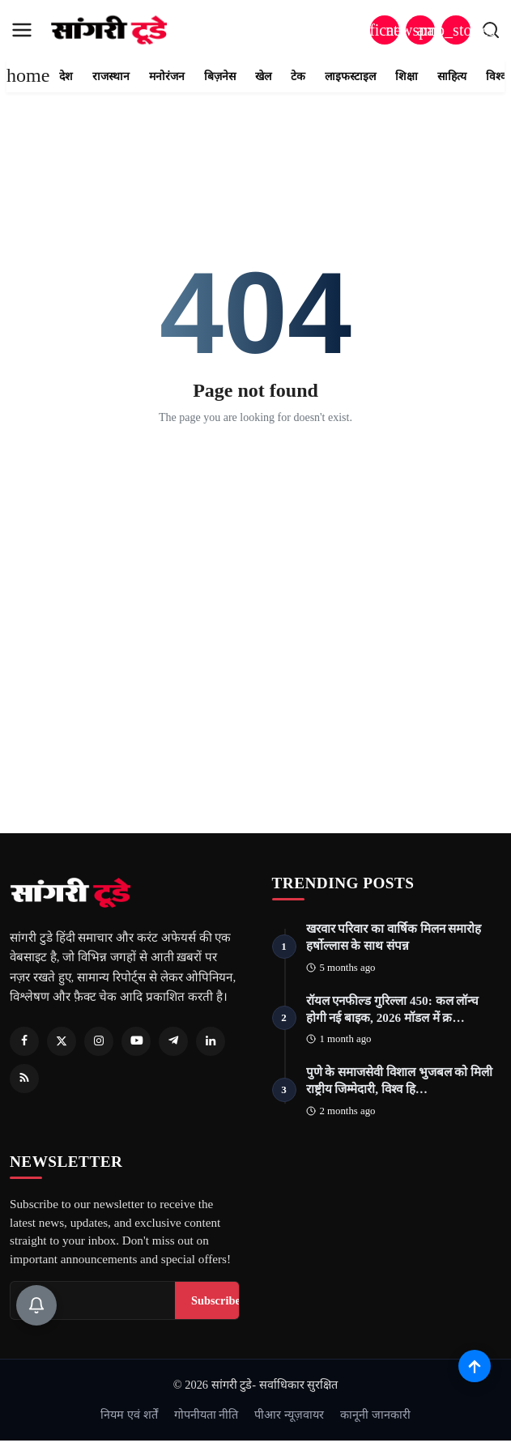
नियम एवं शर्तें (128, 1414)
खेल (263, 76)
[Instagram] (98, 1041)
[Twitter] (61, 1041)
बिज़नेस (220, 76)
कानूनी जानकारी (375, 1414)
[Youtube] (136, 1041)
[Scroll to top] (474, 1366)
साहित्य (451, 76)
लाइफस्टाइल (350, 76)
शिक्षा (406, 76)
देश (66, 76)
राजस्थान (111, 76)
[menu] (22, 30)
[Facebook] (24, 1041)
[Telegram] (173, 1041)
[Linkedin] (210, 1041)
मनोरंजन (167, 76)
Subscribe (216, 1300)
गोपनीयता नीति (206, 1414)
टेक (298, 76)
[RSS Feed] (24, 1078)
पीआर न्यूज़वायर (289, 1414)
